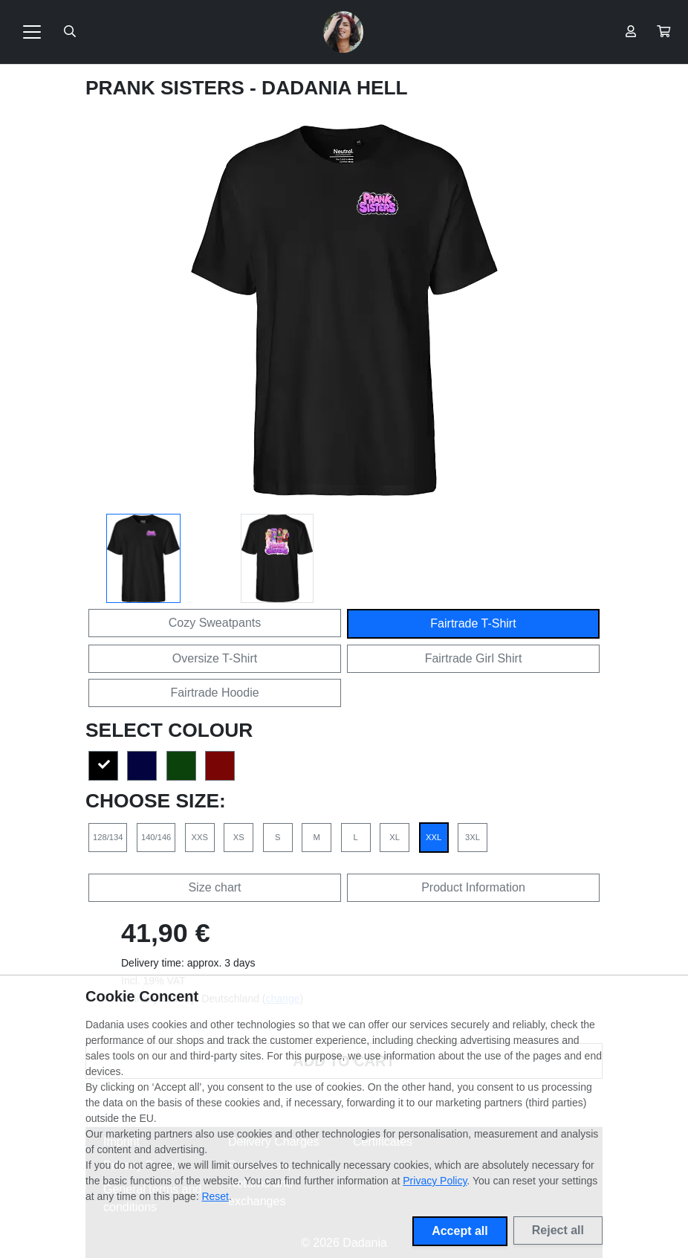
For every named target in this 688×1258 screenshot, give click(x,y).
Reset (215, 1196)
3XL (472, 837)
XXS (200, 837)
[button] (663, 32)
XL (394, 837)
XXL (433, 837)
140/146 (156, 837)
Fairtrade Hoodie (214, 692)
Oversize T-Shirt (214, 658)
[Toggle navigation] (32, 32)
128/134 (108, 837)
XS (238, 837)
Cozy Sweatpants (215, 622)
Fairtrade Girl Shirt (473, 658)
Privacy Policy (435, 1181)
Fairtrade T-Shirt (473, 623)
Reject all (558, 1230)
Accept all (460, 1231)
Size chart (214, 887)
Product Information (473, 887)
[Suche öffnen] (70, 32)
